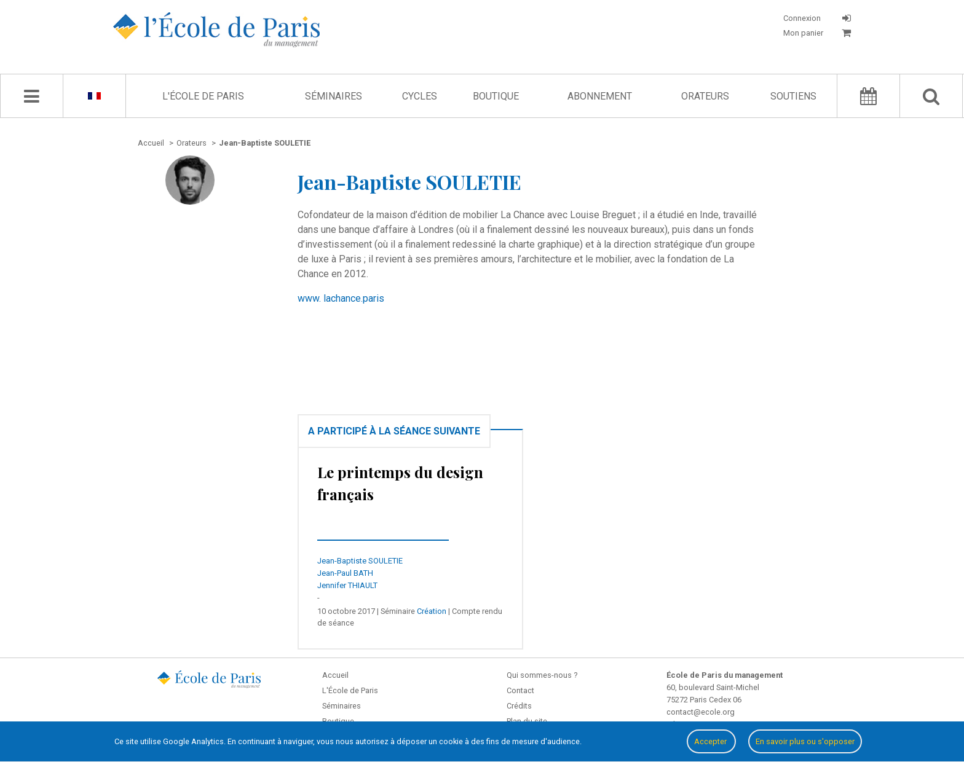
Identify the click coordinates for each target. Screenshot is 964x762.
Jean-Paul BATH (345, 573)
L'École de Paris (203, 96)
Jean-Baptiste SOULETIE (360, 560)
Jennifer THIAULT (347, 585)
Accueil (335, 675)
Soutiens (793, 96)
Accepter (711, 741)
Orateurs (705, 96)
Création (431, 611)
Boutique (496, 96)
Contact (520, 690)
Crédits (519, 705)
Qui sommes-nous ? (542, 675)
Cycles (419, 96)
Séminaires (333, 96)
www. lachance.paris (341, 298)
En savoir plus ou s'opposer (805, 741)
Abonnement (599, 96)
